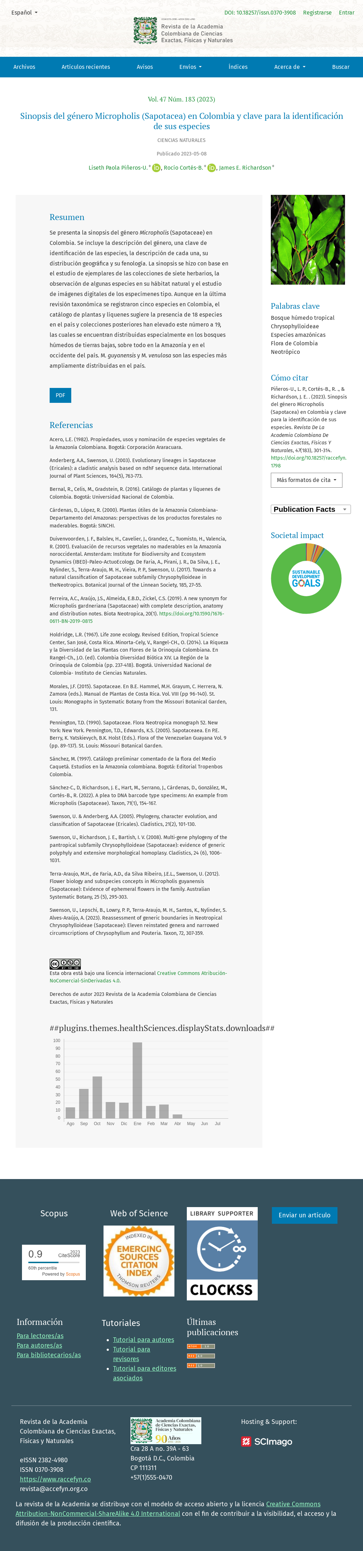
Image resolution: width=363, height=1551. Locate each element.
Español (27, 12)
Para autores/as (39, 1345)
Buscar (341, 67)
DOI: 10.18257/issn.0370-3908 (260, 12)
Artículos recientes (86, 67)
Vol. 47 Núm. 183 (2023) (181, 99)
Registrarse (317, 12)
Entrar (346, 12)
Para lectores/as (40, 1336)
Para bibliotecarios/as (49, 1355)
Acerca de (287, 67)
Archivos (24, 67)
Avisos (145, 67)
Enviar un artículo (305, 1215)
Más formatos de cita (304, 480)
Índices (238, 67)
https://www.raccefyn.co (55, 1479)
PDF (60, 395)
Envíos (188, 67)
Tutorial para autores (143, 1340)
